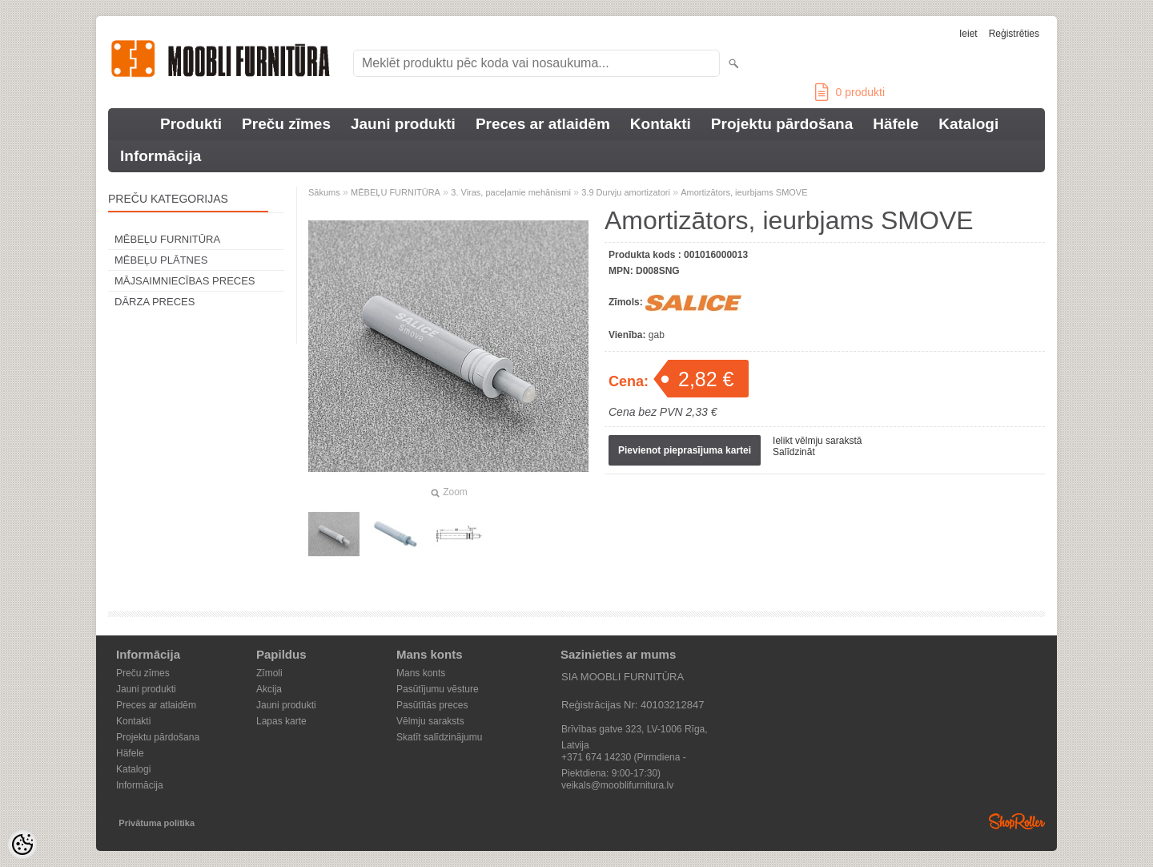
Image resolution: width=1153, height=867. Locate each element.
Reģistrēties (1014, 33)
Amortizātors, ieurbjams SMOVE (744, 192)
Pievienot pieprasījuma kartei (684, 450)
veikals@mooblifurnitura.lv (617, 785)
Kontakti (660, 123)
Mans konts (420, 673)
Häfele (895, 123)
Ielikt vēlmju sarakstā (817, 440)
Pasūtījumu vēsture (437, 689)
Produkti (191, 123)
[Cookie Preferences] (22, 844)
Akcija (269, 689)
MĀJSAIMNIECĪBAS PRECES (184, 281)
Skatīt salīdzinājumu (439, 737)
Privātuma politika (157, 823)
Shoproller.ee (1017, 821)
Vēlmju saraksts (430, 721)
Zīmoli (269, 673)
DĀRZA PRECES (154, 302)
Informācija (160, 155)
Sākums (324, 192)
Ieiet (968, 33)
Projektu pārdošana (782, 123)
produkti (850, 92)
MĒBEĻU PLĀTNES (160, 260)
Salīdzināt (794, 452)
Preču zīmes (286, 123)
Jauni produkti (403, 123)
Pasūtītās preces (432, 705)
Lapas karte (281, 721)
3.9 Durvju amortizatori (625, 192)
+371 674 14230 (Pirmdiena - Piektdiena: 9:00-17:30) (623, 758)
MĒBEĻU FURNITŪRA (167, 239)
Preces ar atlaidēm (543, 123)
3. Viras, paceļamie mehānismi (511, 192)
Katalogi (968, 123)
